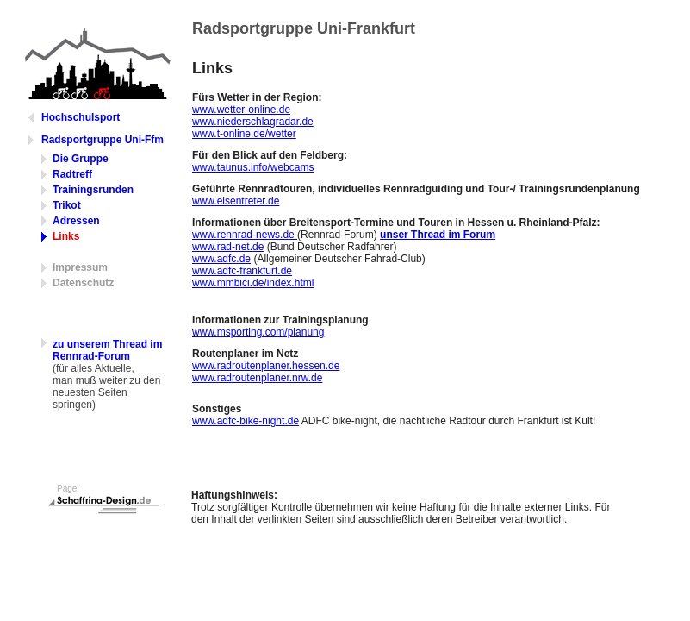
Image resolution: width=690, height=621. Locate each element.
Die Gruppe (81, 159)
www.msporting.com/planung (258, 332)
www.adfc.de (221, 259)
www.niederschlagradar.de (253, 122)
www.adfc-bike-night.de (245, 421)
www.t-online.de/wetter (244, 134)
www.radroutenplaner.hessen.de (265, 366)
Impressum (80, 267)
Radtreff (72, 174)
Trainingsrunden (93, 190)
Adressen (76, 221)
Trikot (67, 205)
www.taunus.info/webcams (253, 167)
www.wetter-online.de (241, 110)
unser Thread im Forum (437, 235)
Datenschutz (83, 283)
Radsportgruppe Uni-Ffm (102, 140)
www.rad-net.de (228, 247)
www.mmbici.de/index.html (253, 283)
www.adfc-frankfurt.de (242, 271)
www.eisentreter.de (235, 201)
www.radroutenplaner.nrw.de (257, 378)
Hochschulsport (80, 117)
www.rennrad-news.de (244, 235)
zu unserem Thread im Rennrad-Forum (107, 350)
